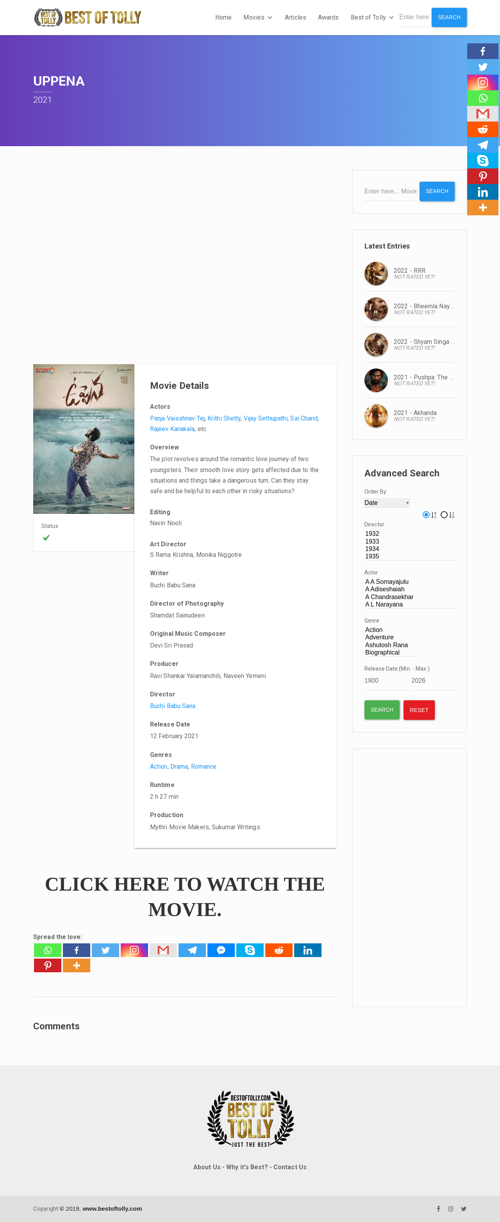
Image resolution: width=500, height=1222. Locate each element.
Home (223, 17)
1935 (411, 556)
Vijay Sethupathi (266, 418)
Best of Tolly (372, 17)
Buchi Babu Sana (173, 706)
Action (159, 766)
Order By (375, 491)
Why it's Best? (247, 1167)
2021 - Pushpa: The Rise (428, 377)
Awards (328, 17)
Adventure (391, 637)
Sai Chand (304, 418)
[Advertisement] (409, 877)
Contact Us (290, 1167)
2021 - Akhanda (415, 412)
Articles (295, 17)
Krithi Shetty (224, 418)
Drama (179, 766)
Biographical (391, 652)
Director (374, 524)
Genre (372, 620)
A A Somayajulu (409, 582)
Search (449, 17)
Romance (204, 766)
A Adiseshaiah (409, 589)
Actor (371, 572)
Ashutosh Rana (391, 645)
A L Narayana (409, 604)
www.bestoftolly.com (112, 1208)
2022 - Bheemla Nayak (425, 306)
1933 (411, 541)
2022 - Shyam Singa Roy (427, 341)
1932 (411, 534)
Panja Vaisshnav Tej (177, 418)
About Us (207, 1167)
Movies (258, 17)
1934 (411, 549)
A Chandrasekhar (409, 597)
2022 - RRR (409, 270)
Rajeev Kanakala (172, 429)
